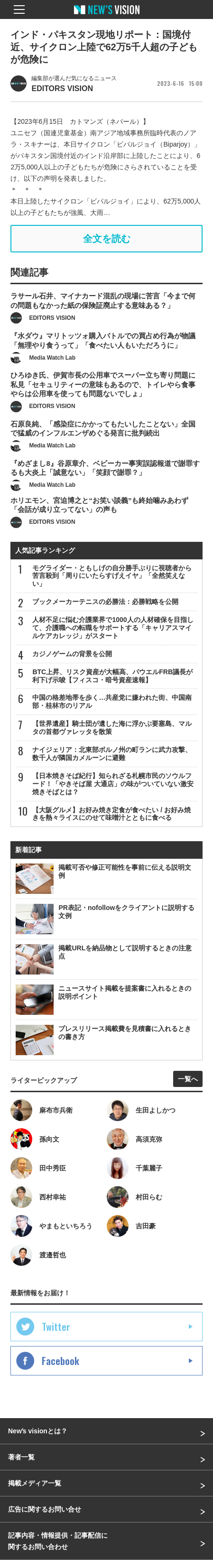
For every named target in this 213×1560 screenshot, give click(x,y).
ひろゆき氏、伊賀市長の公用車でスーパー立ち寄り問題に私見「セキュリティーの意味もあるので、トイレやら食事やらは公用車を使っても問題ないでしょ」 (102, 397)
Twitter (56, 1326)
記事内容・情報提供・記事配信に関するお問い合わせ (58, 1541)
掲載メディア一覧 (34, 1483)
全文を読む (106, 238)
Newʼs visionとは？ (37, 1431)
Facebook (60, 1361)
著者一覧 (21, 1457)
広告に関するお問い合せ (44, 1509)
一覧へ (188, 1079)
